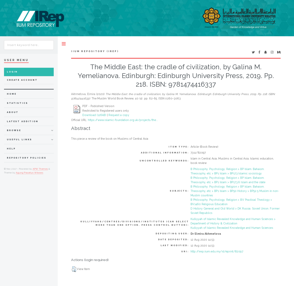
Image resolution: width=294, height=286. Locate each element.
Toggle (64, 43)
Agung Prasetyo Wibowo (29, 172)
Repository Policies (26, 158)
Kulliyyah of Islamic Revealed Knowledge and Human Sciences (232, 227)
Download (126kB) (94, 115)
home (11, 94)
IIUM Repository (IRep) (95, 51)
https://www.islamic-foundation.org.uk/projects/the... (123, 120)
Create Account (22, 80)
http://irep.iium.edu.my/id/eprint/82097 (217, 251)
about (13, 112)
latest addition (22, 121)
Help (11, 148)
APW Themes (40, 169)
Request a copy (119, 115)
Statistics (17, 103)
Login (12, 72)
